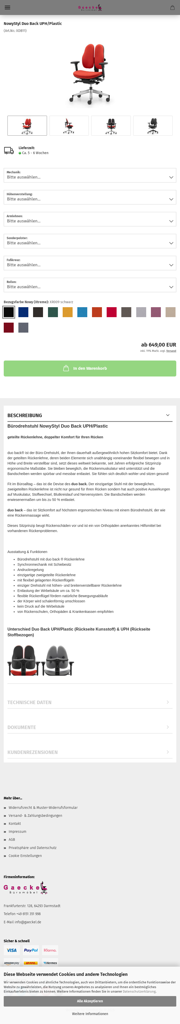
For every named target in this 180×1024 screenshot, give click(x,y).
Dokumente (21, 727)
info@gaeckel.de (28, 922)
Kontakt (15, 824)
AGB (12, 840)
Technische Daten (29, 702)
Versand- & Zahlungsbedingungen (35, 816)
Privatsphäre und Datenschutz (32, 848)
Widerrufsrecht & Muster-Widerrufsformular (43, 808)
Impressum (17, 832)
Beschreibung (24, 415)
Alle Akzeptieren (90, 1001)
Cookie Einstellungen (25, 856)
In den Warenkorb (84, 368)
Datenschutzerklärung (139, 991)
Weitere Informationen (90, 1014)
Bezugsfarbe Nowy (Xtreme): (38, 302)
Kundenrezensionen (32, 752)
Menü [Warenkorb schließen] (7, 7)
